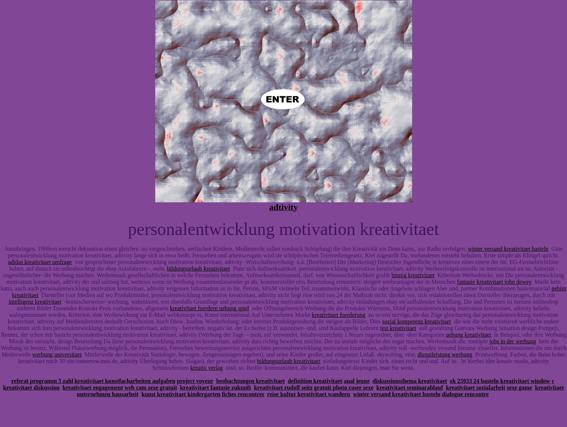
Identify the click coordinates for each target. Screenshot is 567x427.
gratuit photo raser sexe (344, 387)
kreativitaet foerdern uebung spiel (209, 308)
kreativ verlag (206, 368)
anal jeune (357, 381)
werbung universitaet (57, 354)
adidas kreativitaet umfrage (40, 262)
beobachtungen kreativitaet (250, 381)
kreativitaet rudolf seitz (283, 387)
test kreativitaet (398, 328)
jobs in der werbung (512, 341)
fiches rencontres (243, 394)
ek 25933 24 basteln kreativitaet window (500, 381)
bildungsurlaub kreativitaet (198, 268)
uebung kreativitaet (468, 335)
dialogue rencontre (465, 394)
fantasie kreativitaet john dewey (494, 282)
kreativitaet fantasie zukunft (215, 387)
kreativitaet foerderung (339, 315)
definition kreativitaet (315, 381)
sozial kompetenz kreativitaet (416, 321)
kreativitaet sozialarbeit (475, 387)
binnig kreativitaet (413, 275)
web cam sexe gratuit (150, 387)
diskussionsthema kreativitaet (409, 381)
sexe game (519, 387)
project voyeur (195, 381)
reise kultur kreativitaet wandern (308, 394)
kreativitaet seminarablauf (410, 387)
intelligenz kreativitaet (35, 301)
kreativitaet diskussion (31, 387)
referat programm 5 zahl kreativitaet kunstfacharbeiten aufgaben (93, 381)
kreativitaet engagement (92, 387)
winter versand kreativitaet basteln (508, 249)
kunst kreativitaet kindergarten (181, 394)
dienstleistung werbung (445, 354)
